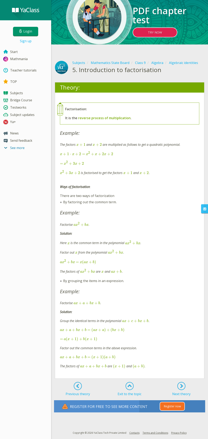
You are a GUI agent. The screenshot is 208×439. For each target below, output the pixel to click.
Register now (172, 406)
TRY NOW (155, 32)
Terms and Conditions (155, 433)
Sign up (25, 41)
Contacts (134, 433)
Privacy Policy (179, 433)
